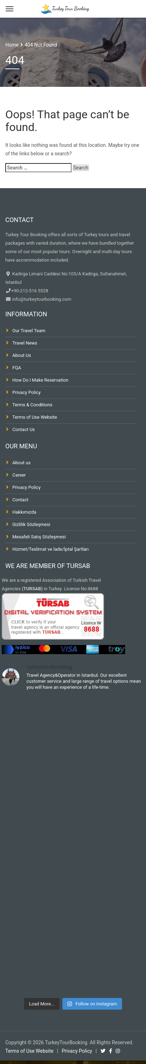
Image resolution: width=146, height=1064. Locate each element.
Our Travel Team (28, 330)
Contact (20, 499)
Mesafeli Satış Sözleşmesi (39, 536)
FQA (16, 367)
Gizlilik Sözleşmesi (31, 524)
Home (12, 45)
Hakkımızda (24, 512)
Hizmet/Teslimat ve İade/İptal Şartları (50, 549)
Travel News (24, 343)
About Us (21, 355)
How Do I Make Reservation (40, 380)
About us (21, 462)
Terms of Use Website (34, 417)
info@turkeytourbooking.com (41, 299)
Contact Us (23, 429)
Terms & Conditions (32, 404)
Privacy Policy (26, 392)
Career (19, 475)
